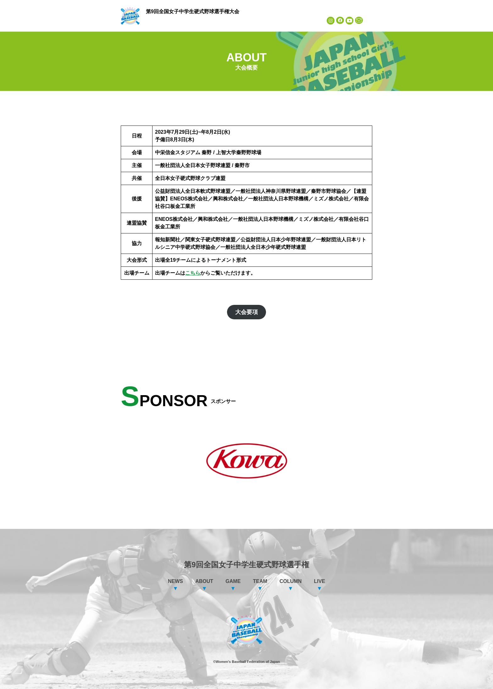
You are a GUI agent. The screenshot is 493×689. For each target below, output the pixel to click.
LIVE (309, 20)
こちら (192, 273)
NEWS (160, 20)
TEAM (249, 20)
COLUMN (279, 20)
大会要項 (246, 312)
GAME (219, 20)
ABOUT (190, 20)
